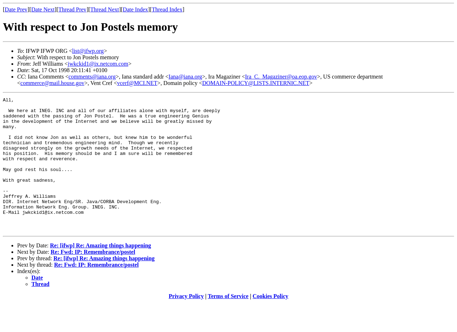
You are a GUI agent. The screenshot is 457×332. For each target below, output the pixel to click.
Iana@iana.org (185, 77)
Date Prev (16, 9)
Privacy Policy (186, 323)
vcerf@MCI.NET (137, 83)
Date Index (135, 9)
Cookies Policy (270, 323)
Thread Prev (72, 9)
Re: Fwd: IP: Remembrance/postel (93, 279)
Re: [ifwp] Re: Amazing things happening (100, 272)
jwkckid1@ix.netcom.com (98, 64)
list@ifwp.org (88, 51)
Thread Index (167, 9)
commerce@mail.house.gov (52, 83)
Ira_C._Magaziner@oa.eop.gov (281, 77)
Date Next (43, 9)
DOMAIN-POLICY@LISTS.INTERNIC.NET (255, 83)
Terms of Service (228, 323)
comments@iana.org (92, 77)
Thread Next (104, 9)
